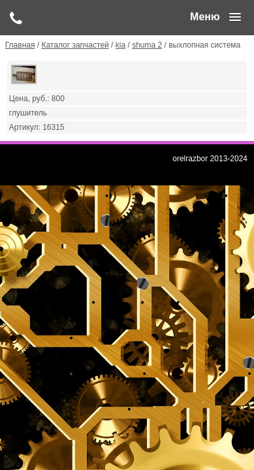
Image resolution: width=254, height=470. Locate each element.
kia (120, 45)
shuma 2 (147, 45)
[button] (215, 17)
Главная (20, 45)
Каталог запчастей (74, 45)
